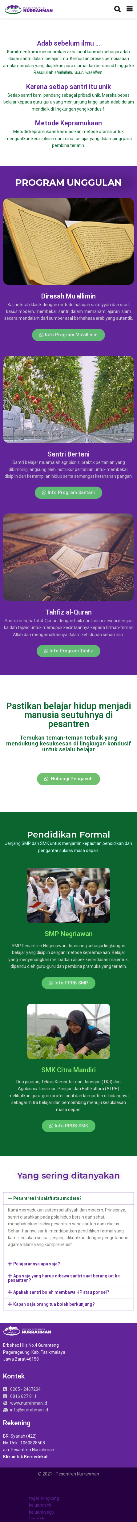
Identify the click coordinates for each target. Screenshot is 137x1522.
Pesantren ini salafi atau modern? (47, 1198)
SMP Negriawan (69, 934)
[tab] (68, 1198)
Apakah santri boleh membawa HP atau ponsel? (61, 1292)
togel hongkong (44, 1498)
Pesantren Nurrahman (77, 1473)
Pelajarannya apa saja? (36, 1263)
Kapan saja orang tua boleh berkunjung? (54, 1304)
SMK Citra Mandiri (68, 1070)
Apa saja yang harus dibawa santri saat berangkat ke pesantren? (64, 1278)
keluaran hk (40, 1505)
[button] (68, 339)
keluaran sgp (41, 1512)
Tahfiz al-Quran (68, 612)
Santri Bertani (68, 454)
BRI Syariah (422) (20, 1436)
